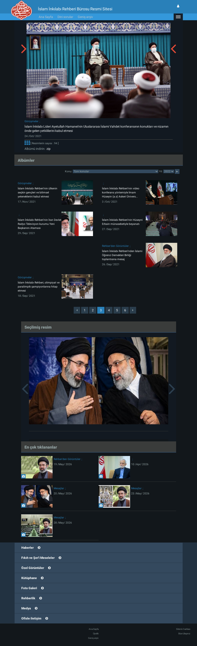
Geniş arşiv (85, 17)
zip (48, 148)
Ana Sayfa (46, 17)
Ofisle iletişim (31, 618)
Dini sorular (65, 17)
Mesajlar (59, 488)
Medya (26, 608)
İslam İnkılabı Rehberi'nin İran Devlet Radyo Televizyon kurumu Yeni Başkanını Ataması (39, 224)
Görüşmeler (31, 121)
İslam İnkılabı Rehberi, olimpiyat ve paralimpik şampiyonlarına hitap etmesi (39, 286)
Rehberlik (28, 598)
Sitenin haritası (183, 629)
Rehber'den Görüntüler (115, 246)
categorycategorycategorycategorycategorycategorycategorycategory (115, 171)
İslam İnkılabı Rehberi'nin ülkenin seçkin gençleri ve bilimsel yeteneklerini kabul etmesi (37, 192)
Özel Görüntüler (32, 568)
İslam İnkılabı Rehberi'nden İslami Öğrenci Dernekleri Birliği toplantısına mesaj (122, 255)
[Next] (133, 310)
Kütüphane (29, 578)
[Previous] (77, 310)
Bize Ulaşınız (184, 633)
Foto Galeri (29, 588)
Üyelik (96, 633)
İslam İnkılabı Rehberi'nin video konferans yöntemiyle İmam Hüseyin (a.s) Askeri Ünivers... (120, 192)
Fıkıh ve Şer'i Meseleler (38, 558)
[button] (178, 16)
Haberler (27, 547)
